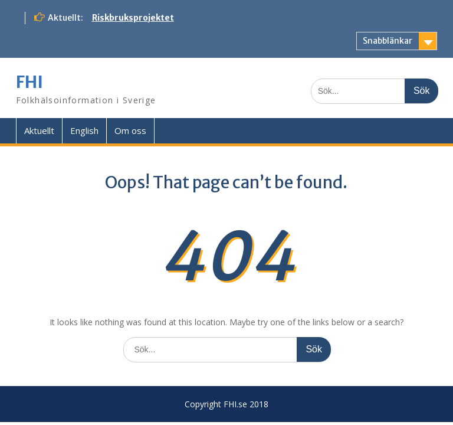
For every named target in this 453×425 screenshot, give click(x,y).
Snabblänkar (387, 40)
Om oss (130, 130)
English (84, 130)
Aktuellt (39, 130)
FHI (29, 82)
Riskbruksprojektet (133, 17)
